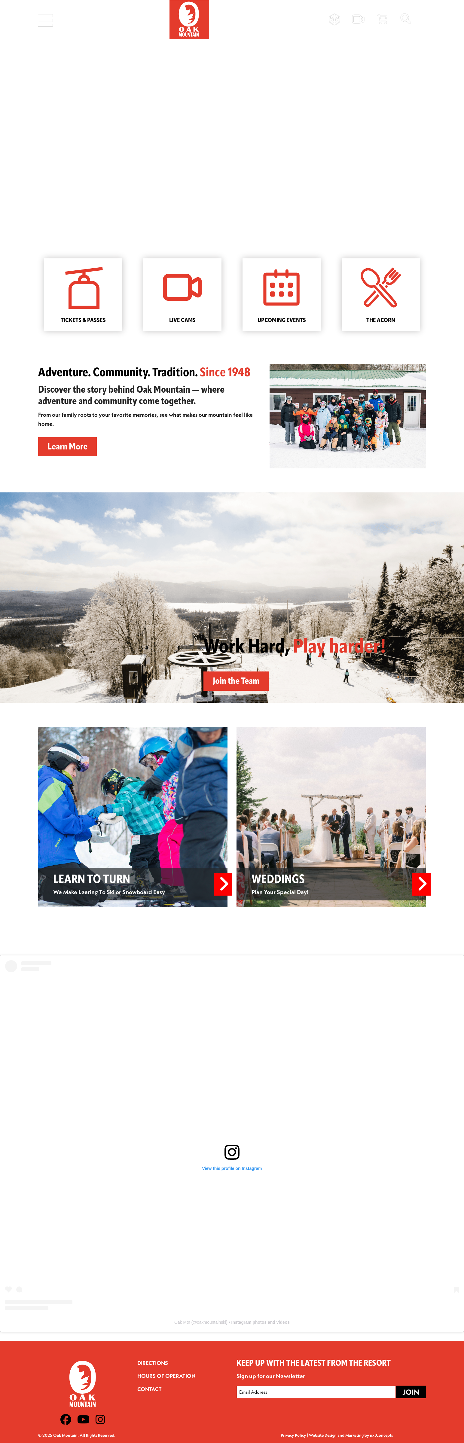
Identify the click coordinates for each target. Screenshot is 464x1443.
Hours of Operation (166, 1375)
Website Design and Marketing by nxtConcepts (351, 1435)
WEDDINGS (279, 880)
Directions (152, 1362)
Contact (149, 1389)
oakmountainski (211, 1322)
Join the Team (236, 681)
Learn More (67, 447)
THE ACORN (380, 321)
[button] (9, 120)
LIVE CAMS (182, 321)
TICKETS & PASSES (83, 321)
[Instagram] (100, 1419)
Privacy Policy (293, 1435)
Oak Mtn (182, 1322)
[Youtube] (83, 1419)
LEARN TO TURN (92, 880)
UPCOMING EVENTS (282, 321)
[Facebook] (65, 1419)
